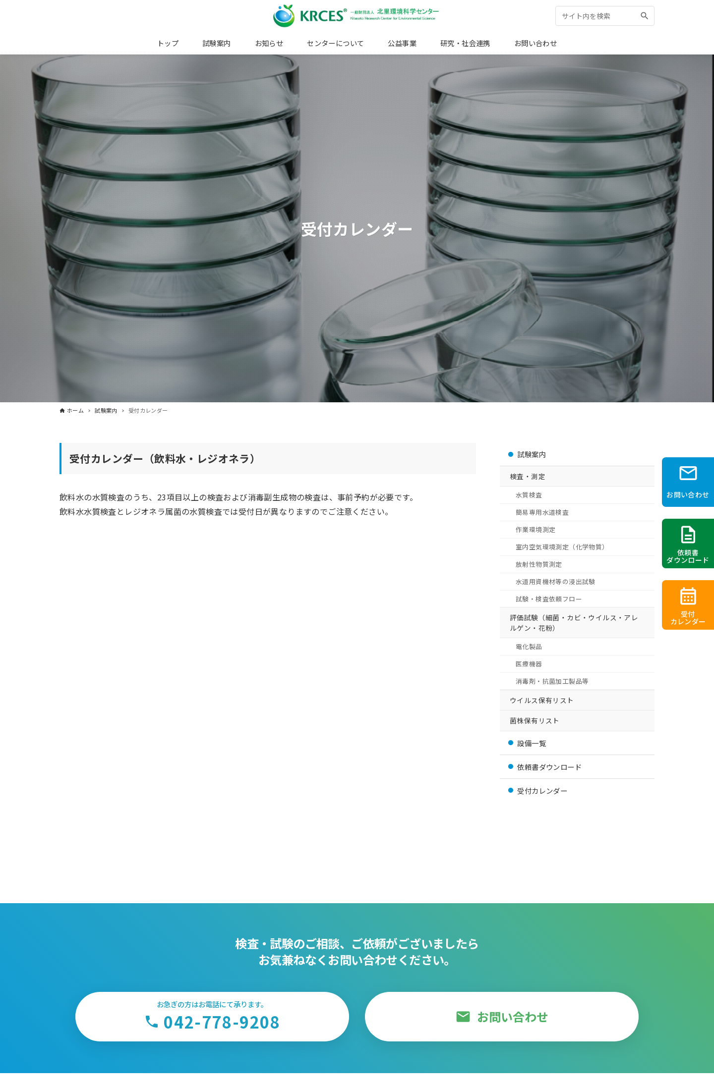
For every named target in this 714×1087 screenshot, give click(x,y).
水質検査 (529, 494)
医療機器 (529, 663)
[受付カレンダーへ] (688, 605)
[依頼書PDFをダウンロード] (688, 543)
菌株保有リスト (535, 720)
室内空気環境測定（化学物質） (562, 546)
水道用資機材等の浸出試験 (555, 581)
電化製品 (529, 646)
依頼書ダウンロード (549, 766)
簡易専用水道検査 (542, 512)
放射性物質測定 (539, 564)
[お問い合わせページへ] (688, 482)
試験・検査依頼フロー (549, 598)
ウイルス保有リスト (542, 700)
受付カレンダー (542, 790)
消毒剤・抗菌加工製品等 (552, 681)
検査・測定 (527, 476)
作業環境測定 (535, 529)
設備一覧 (531, 743)
